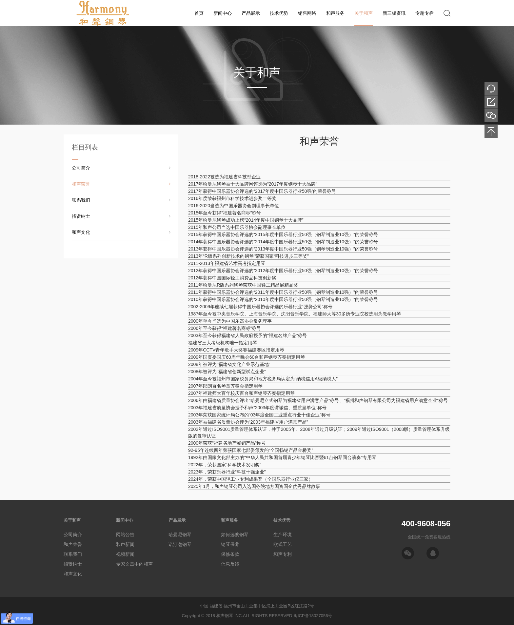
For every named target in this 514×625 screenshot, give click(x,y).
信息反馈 (230, 564)
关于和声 (363, 13)
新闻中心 (222, 13)
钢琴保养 (230, 544)
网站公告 (125, 534)
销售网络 (307, 13)
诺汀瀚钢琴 (179, 544)
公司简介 (81, 168)
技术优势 (279, 13)
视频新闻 (125, 554)
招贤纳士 (81, 216)
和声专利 (282, 554)
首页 (199, 13)
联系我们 (81, 200)
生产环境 (282, 534)
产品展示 (251, 13)
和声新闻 (125, 544)
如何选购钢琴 (234, 534)
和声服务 (335, 13)
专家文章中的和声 (134, 564)
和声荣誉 (81, 184)
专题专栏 (424, 13)
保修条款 (230, 554)
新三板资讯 (394, 13)
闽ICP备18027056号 (312, 615)
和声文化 (81, 232)
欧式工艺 (282, 544)
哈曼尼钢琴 (179, 534)
